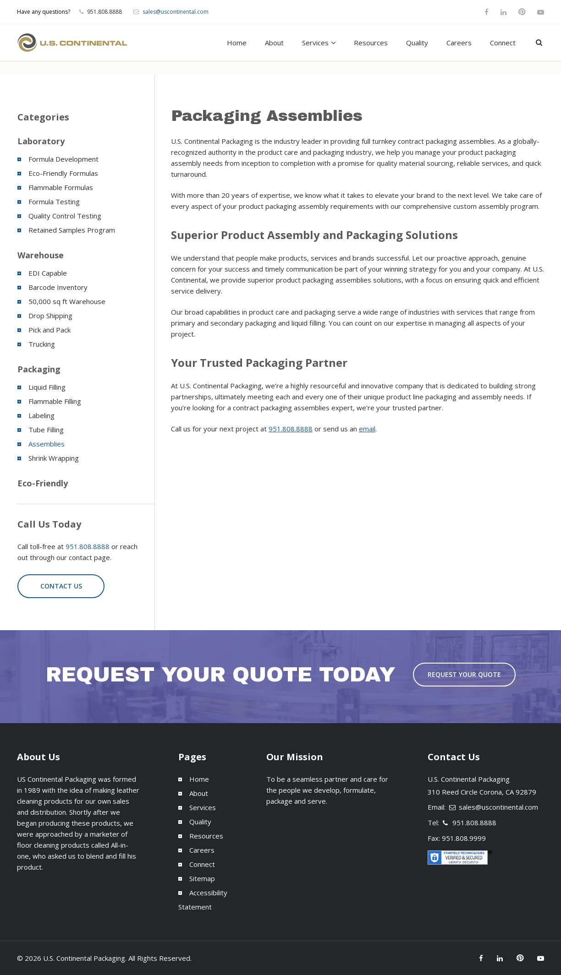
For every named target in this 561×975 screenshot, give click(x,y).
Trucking (41, 344)
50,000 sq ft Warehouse (66, 301)
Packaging (38, 369)
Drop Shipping (50, 315)
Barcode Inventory (58, 287)
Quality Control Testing (64, 215)
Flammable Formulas (60, 187)
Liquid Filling (47, 387)
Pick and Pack (49, 329)
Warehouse (40, 255)
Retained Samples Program (71, 229)
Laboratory (41, 141)
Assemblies (46, 443)
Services (315, 42)
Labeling (41, 415)
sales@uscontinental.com (176, 12)
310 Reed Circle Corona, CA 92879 (482, 791)
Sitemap (202, 878)
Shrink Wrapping (53, 458)
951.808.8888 (291, 428)
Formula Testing (54, 201)
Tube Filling (46, 429)
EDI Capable (47, 273)
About (274, 42)
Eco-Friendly (42, 483)
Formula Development (63, 158)
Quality (417, 42)
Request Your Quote (464, 674)
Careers (459, 42)
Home (237, 42)
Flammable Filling (54, 401)
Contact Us (61, 586)
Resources (371, 42)
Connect (503, 42)
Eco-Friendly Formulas (63, 173)
